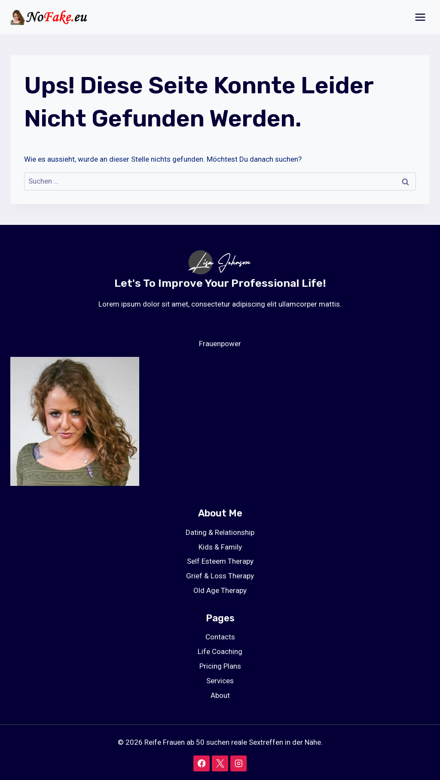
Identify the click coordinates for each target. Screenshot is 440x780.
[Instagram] (238, 763)
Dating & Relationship (220, 532)
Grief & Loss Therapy (220, 575)
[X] (220, 763)
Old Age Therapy (220, 590)
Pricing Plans (220, 666)
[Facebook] (201, 763)
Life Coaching (220, 651)
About (220, 695)
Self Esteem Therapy (220, 561)
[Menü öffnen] (420, 17)
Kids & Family (220, 547)
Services (220, 680)
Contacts (220, 637)
